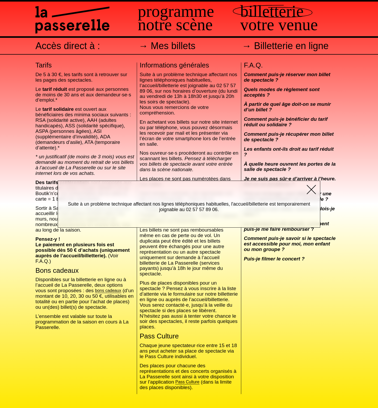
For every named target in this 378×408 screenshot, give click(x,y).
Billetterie (271, 11)
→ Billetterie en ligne (285, 45)
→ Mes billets (167, 45)
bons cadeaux (108, 291)
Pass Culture (187, 382)
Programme (176, 11)
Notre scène (175, 25)
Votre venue (279, 25)
